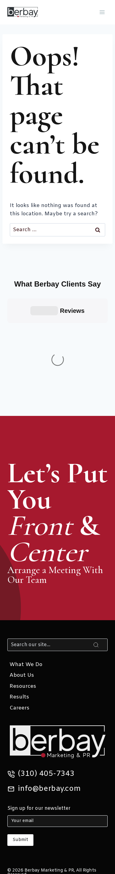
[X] (16, 810)
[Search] (57, 534)
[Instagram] (66, 810)
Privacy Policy (60, 772)
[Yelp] (98, 810)
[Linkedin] (33, 810)
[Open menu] (102, 12)
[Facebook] (49, 810)
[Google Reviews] (82, 810)
